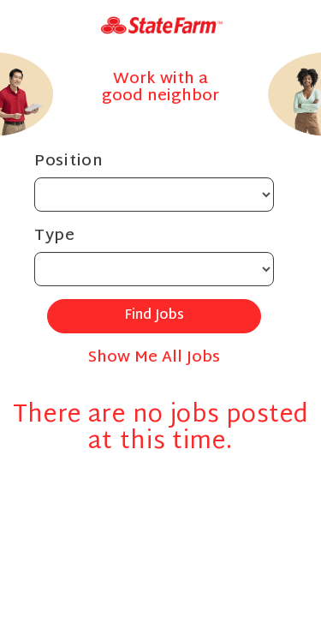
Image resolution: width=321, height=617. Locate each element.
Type (54, 236)
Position (69, 161)
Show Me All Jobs (154, 357)
